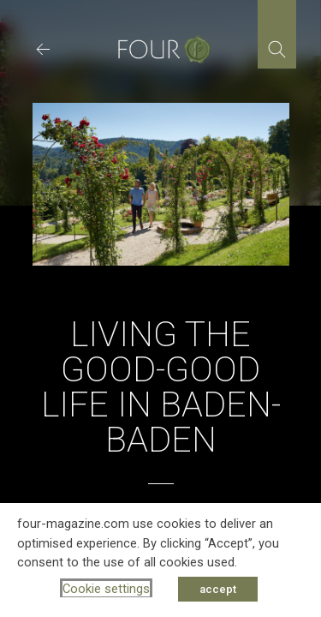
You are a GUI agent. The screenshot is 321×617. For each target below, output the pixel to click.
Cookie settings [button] (106, 588)
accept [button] (217, 589)
